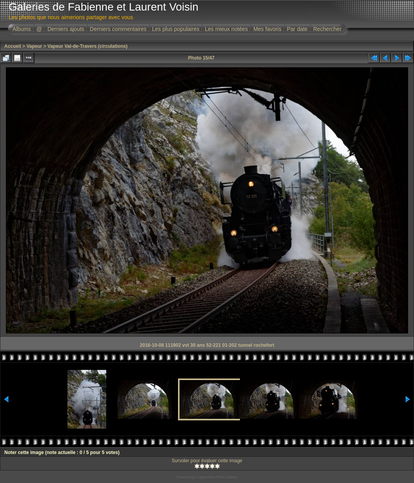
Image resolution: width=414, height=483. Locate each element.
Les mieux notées (226, 29)
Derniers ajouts (65, 29)
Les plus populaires (176, 29)
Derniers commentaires (118, 29)
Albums (22, 29)
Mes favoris (267, 29)
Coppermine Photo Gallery (217, 477)
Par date (297, 29)
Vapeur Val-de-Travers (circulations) (87, 46)
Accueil (12, 46)
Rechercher (327, 29)
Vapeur (34, 46)
